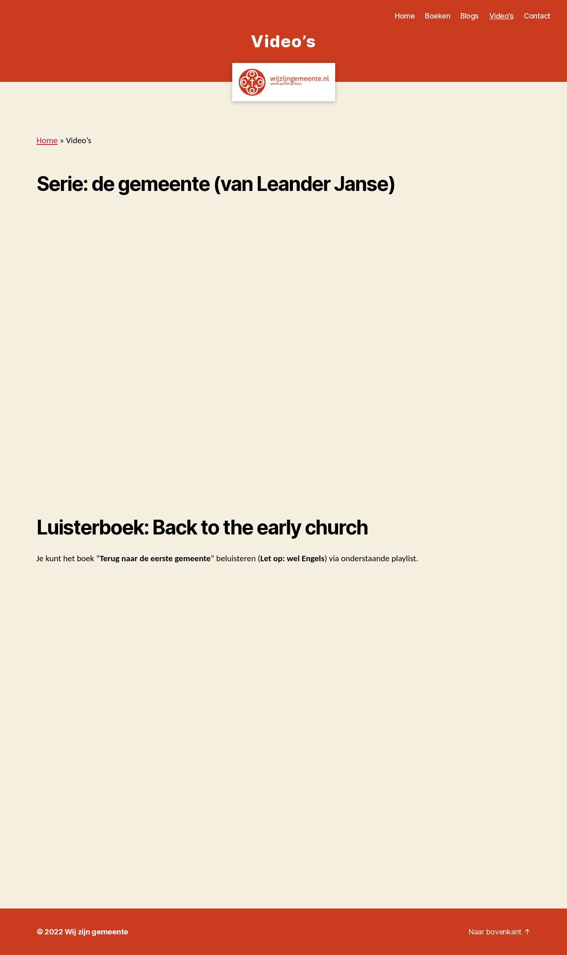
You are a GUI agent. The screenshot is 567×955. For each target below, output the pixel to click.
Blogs (469, 16)
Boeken (437, 16)
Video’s (501, 16)
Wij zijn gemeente (96, 931)
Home (405, 16)
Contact (537, 16)
